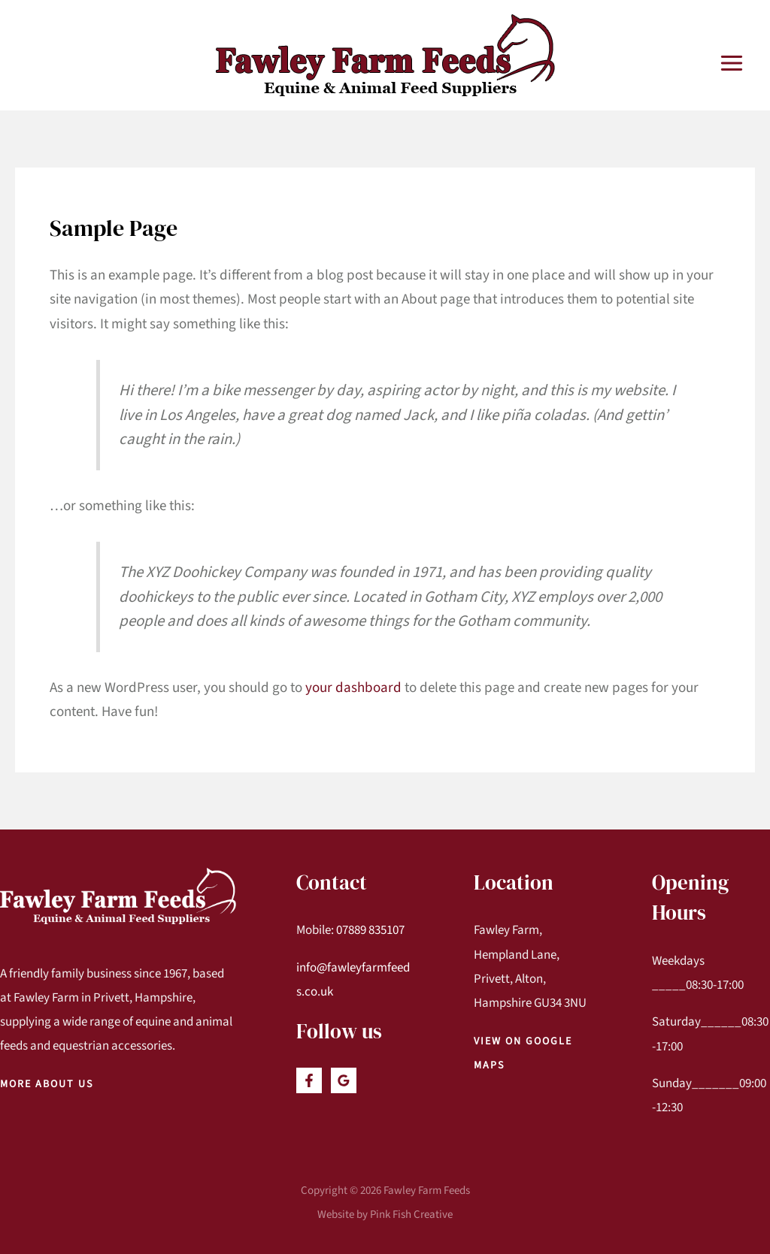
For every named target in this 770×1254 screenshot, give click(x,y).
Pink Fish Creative (411, 1214)
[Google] (343, 1080)
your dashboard (353, 688)
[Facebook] (309, 1080)
